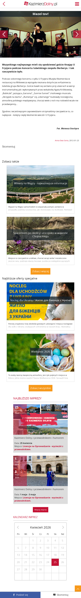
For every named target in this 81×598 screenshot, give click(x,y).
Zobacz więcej (40, 271)
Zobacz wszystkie (40, 388)
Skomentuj (62, 594)
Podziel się (22, 594)
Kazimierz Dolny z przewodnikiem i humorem (39, 437)
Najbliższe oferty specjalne (19, 278)
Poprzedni (4, 34)
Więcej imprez (40, 509)
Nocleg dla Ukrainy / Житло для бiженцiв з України (40, 300)
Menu (77, 4)
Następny (77, 34)
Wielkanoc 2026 (40, 351)
